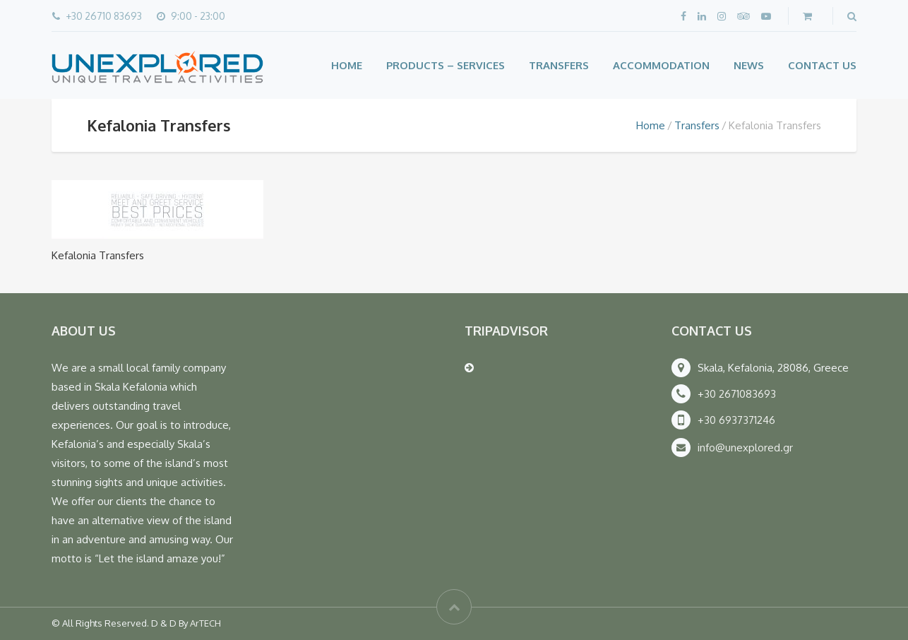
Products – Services (445, 65)
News (749, 65)
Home (346, 65)
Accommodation (661, 65)
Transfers (559, 65)
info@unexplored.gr (745, 447)
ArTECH (205, 623)
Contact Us (822, 65)
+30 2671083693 (737, 394)
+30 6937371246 (736, 420)
